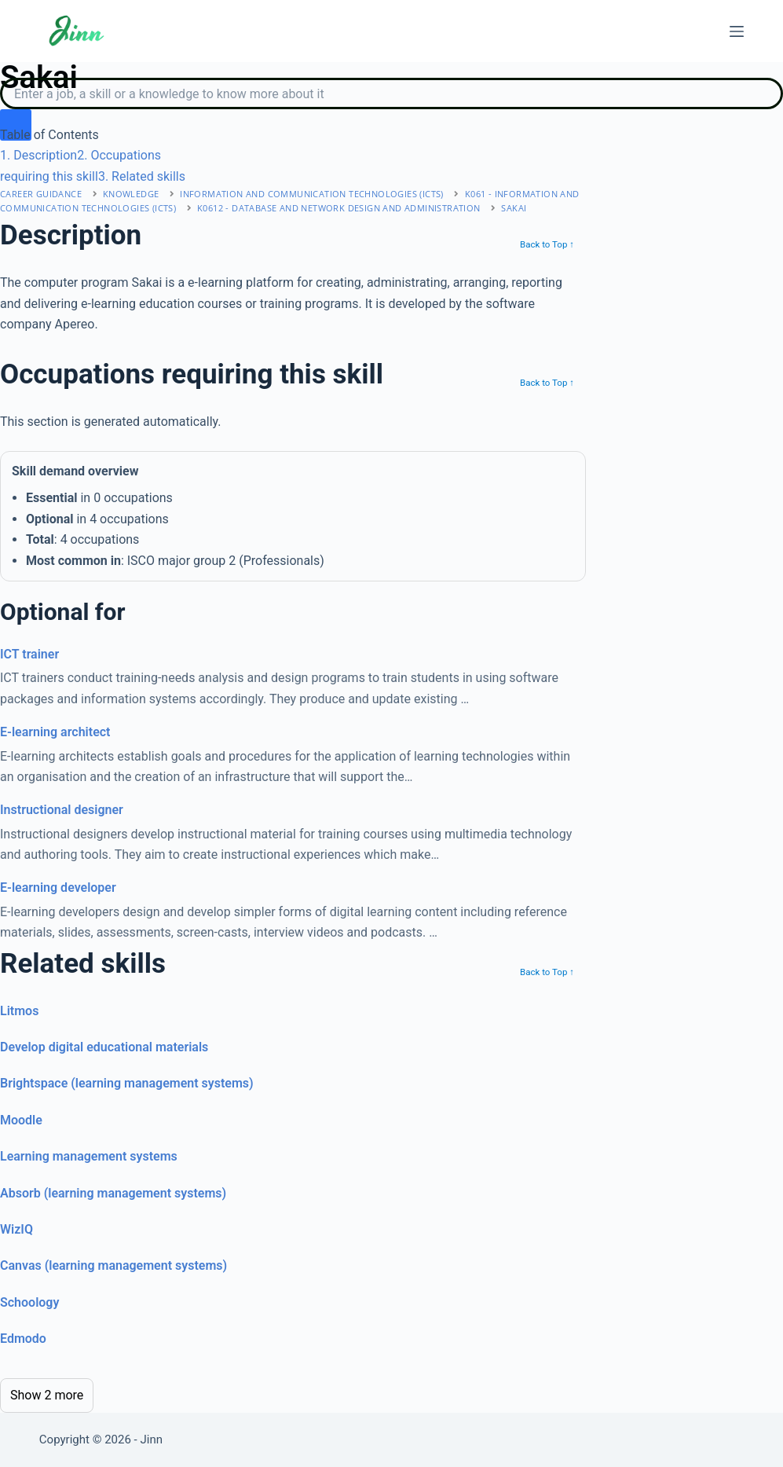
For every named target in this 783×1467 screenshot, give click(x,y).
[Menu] (737, 31)
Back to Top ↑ (547, 244)
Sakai (513, 208)
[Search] (391, 93)
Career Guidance (41, 194)
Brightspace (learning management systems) (127, 1083)
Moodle (21, 1120)
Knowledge (131, 194)
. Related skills (141, 176)
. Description (38, 155)
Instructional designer (61, 809)
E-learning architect (55, 731)
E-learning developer (58, 887)
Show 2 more (46, 1395)
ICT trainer (29, 654)
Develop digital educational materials (104, 1047)
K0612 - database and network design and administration (339, 208)
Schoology (29, 1302)
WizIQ (16, 1229)
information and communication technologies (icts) (312, 194)
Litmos (19, 1010)
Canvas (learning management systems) (113, 1265)
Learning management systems (88, 1156)
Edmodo (23, 1338)
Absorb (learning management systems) (113, 1193)
